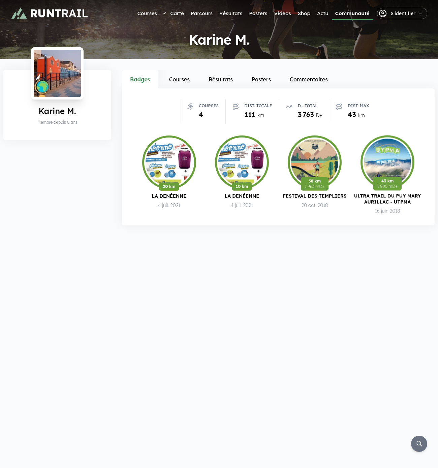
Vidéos (282, 13)
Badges (140, 79)
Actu (322, 13)
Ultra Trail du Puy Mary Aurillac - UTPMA (387, 199)
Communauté (352, 13)
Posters (258, 13)
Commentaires (309, 79)
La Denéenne (169, 196)
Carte (177, 13)
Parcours (202, 13)
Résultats (230, 13)
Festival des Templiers (314, 196)
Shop (304, 13)
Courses (147, 13)
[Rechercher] (419, 444)
